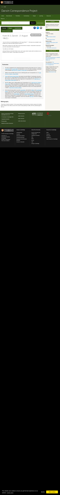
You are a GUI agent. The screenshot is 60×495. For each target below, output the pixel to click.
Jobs (32, 141)
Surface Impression (9, 123)
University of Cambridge (6, 116)
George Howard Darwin (14, 71)
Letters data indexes (22, 121)
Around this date (18, 28)
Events (32, 140)
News (32, 138)
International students (20, 135)
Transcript (4, 28)
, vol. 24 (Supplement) (52, 63)
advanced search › (40, 23)
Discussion (48, 135)
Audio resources (21, 116)
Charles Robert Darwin (50, 39)
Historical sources (21, 113)
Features (48, 134)
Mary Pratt (31, 91)
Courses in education (20, 141)
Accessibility (3, 138)
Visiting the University (35, 135)
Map (32, 137)
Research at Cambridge (51, 129)
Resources (49, 15)
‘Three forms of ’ (15, 82)
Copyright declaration (5, 119)
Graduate (18, 134)
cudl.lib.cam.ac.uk (52, 71)
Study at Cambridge (20, 129)
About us (3, 18)
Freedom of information (5, 139)
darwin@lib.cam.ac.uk (5, 114)
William (32, 85)
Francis (6, 71)
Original (10, 28)
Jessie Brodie (22, 85)
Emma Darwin (16, 88)
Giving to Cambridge (35, 143)
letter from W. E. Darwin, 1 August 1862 (19, 65)
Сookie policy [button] (10, 492)
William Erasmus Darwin (51, 36)
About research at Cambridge (52, 139)
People (34, 15)
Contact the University (5, 136)
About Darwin (9, 15)
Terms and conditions (5, 140)
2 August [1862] (15, 64)
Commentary (26, 15)
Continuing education (20, 137)
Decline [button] (43, 492)
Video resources (21, 118)
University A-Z (4, 135)
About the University (35, 129)
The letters (18, 15)
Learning (41, 15)
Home (2, 6)
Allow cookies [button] (52, 492)
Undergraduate (19, 132)
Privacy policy (4, 121)
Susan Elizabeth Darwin (29, 88)
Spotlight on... (49, 137)
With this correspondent (6, 30)
